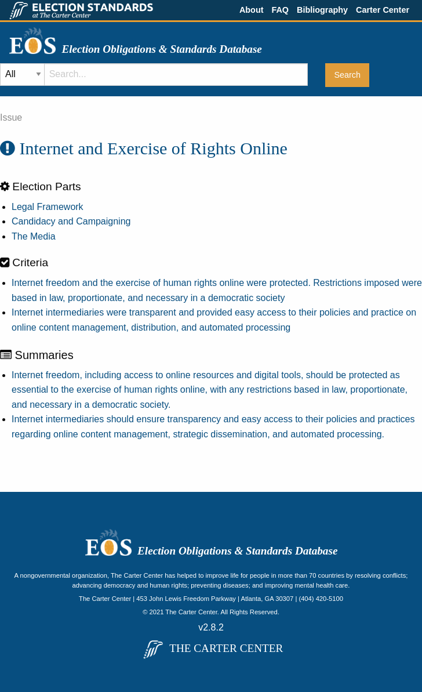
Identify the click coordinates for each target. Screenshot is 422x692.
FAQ (280, 10)
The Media (34, 236)
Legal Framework (47, 207)
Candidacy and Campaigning (71, 221)
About (251, 10)
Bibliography (322, 10)
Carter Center (382, 10)
